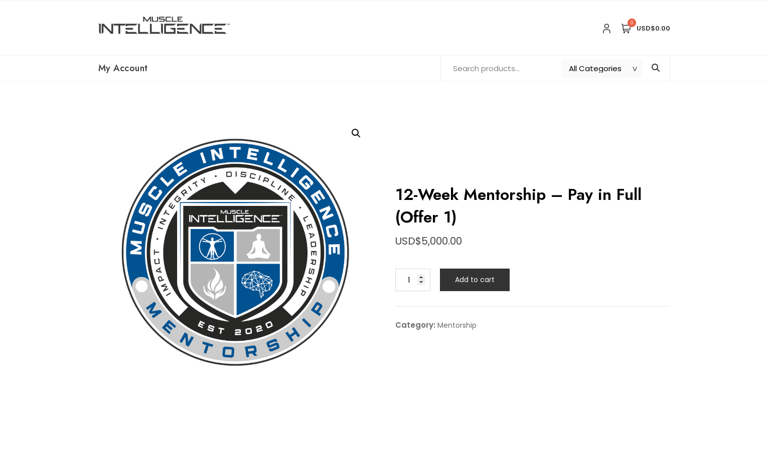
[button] (356, 133)
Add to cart (475, 280)
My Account (123, 68)
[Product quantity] (412, 280)
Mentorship (457, 325)
